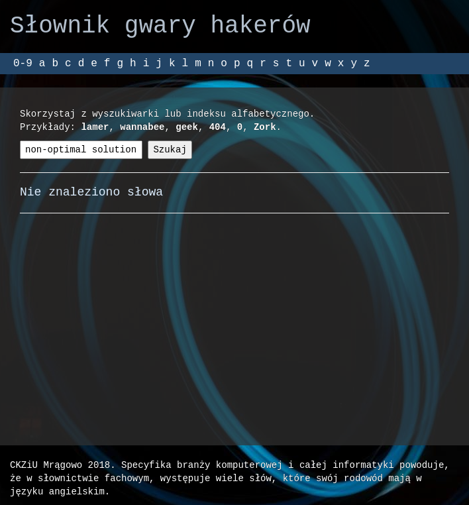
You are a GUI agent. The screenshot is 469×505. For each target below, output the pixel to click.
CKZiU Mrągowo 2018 (60, 465)
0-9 (22, 63)
